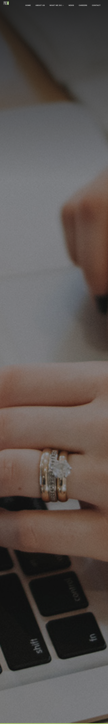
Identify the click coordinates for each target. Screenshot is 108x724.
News (71, 5)
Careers (83, 5)
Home (28, 5)
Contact (96, 5)
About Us (40, 5)
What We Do (56, 5)
